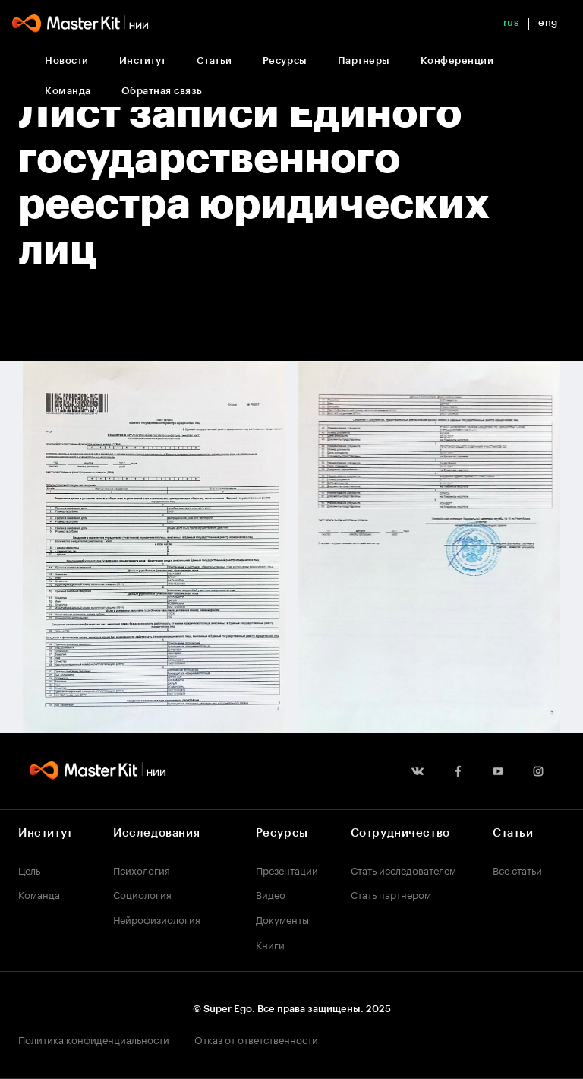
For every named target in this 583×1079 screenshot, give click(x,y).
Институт (142, 60)
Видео (270, 893)
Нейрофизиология (156, 918)
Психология (141, 869)
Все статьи (517, 869)
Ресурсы (285, 60)
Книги (270, 943)
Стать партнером (391, 893)
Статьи (214, 60)
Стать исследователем (403, 869)
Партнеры (364, 60)
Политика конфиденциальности (93, 1038)
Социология (142, 893)
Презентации (287, 869)
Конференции (457, 60)
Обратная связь (162, 91)
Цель (29, 869)
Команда (68, 91)
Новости (67, 60)
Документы (282, 918)
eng (548, 22)
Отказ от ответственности (256, 1038)
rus (511, 22)
